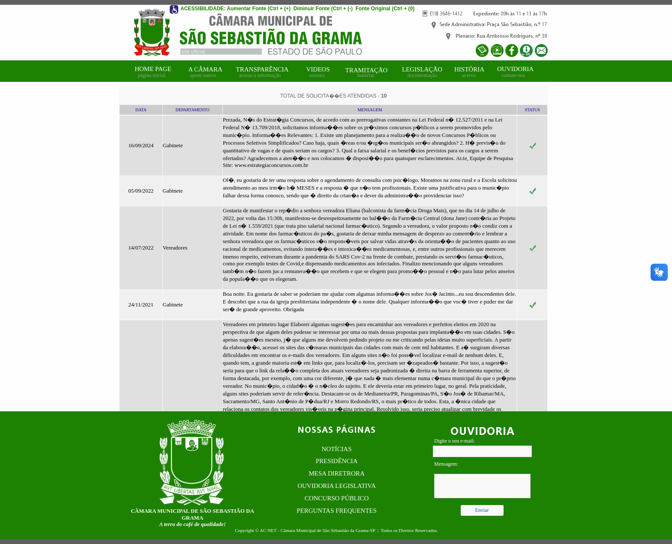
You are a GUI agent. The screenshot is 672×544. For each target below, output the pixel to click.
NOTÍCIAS (337, 449)
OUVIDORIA (515, 68)
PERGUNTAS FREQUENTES (337, 510)
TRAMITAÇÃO (366, 70)
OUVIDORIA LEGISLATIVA (336, 485)
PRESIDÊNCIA (337, 461)
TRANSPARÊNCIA (262, 69)
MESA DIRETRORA (336, 473)
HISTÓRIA (469, 69)
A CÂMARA (205, 69)
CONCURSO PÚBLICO (337, 498)
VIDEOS (318, 69)
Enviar (482, 510)
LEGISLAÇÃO (422, 69)
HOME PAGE (153, 68)
